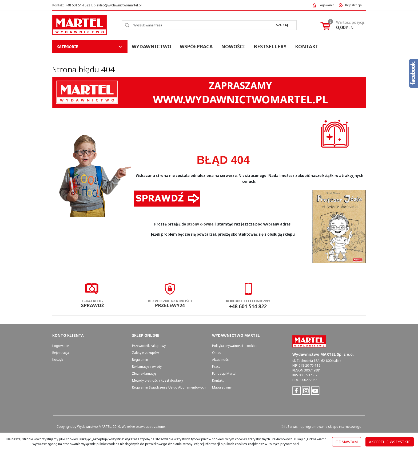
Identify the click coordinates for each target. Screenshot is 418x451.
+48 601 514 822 (77, 5)
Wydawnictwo (151, 46)
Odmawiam (347, 441)
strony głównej (200, 224)
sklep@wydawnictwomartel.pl (119, 5)
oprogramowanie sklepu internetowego (330, 426)
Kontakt (307, 46)
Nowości (233, 46)
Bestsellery (270, 46)
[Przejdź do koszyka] (350, 25)
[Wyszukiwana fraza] (195, 25)
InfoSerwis (289, 426)
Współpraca (196, 46)
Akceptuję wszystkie (389, 441)
